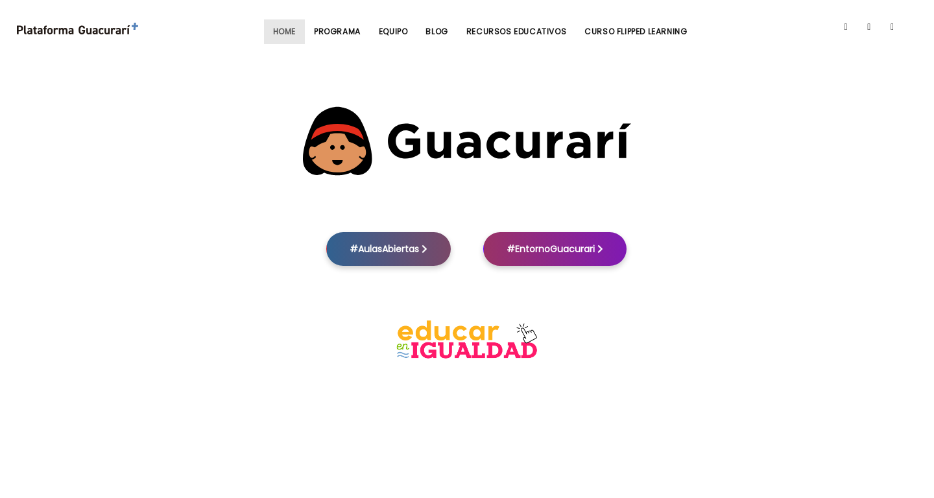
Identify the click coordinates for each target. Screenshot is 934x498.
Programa (337, 31)
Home (284, 31)
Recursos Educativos (516, 31)
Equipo (393, 31)
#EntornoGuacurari (555, 249)
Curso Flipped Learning (635, 31)
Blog (436, 31)
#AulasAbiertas (388, 249)
